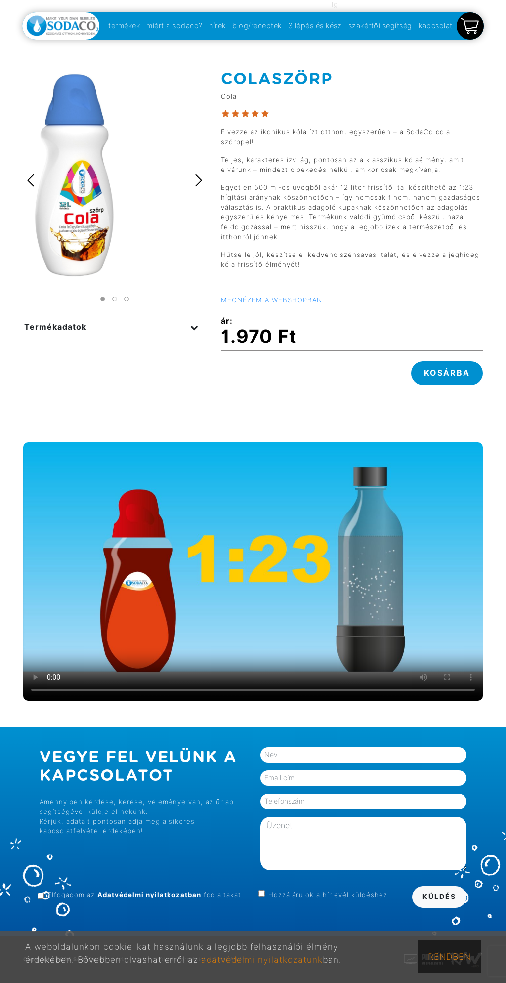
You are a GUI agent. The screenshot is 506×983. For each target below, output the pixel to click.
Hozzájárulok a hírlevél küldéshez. (328, 894)
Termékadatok (55, 327)
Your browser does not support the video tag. (253, 571)
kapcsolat (436, 25)
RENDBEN (449, 956)
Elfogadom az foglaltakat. (145, 894)
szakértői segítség (380, 25)
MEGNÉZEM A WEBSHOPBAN (271, 300)
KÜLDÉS (439, 896)
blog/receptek (257, 25)
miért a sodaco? (174, 25)
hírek (217, 25)
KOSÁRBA (447, 373)
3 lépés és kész (315, 25)
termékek (124, 25)
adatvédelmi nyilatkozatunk (262, 959)
